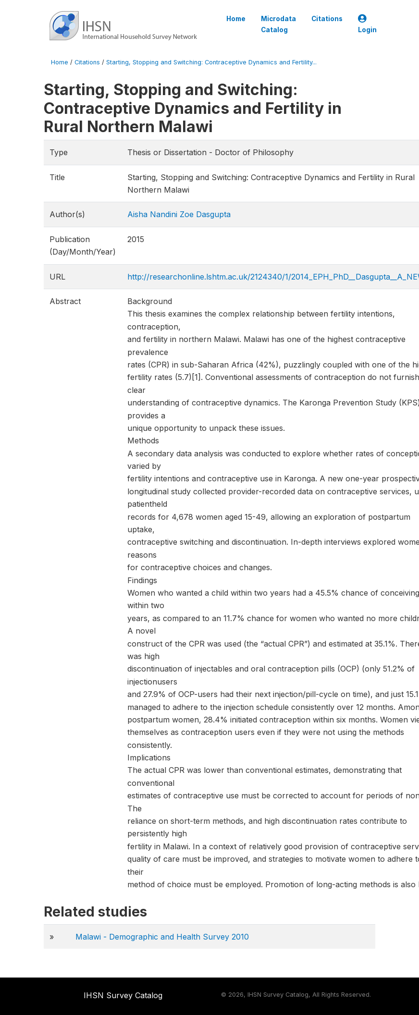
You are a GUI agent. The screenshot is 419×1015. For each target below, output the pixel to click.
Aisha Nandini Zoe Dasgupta (179, 214)
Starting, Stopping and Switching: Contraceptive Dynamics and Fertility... (211, 62)
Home (236, 19)
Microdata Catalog (278, 24)
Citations (327, 19)
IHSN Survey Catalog (123, 995)
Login (367, 24)
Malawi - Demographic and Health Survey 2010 (162, 937)
